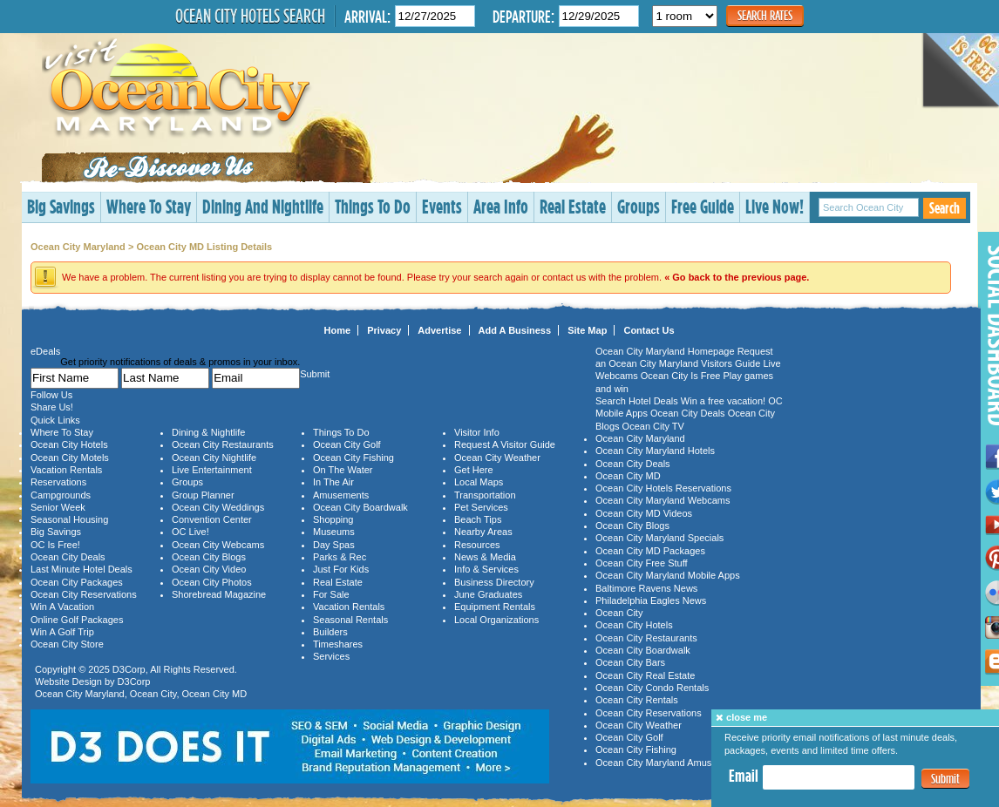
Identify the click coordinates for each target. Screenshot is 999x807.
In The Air (333, 482)
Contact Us (648, 330)
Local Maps (478, 482)
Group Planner (203, 495)
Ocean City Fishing (353, 457)
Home (337, 330)
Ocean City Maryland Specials (659, 537)
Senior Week (58, 507)
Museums (334, 531)
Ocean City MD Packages (650, 551)
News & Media (485, 557)
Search (944, 208)
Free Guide (702, 206)
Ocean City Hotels (69, 444)
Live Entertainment (212, 470)
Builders (330, 632)
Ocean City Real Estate (645, 675)
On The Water (342, 470)
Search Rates (764, 15)
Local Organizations (496, 619)
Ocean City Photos (212, 582)
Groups (638, 206)
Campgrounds (61, 495)
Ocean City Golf (347, 444)
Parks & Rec (339, 557)
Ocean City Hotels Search (250, 15)
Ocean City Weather (497, 457)
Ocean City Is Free (681, 375)
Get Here (473, 470)
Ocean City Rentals (636, 700)
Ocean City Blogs (209, 557)
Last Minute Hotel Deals (82, 569)
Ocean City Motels (70, 457)
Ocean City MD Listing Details (204, 246)
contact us (564, 277)
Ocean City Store (67, 644)
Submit (945, 778)
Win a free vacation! (723, 401)
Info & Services (486, 569)
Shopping (333, 519)
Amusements (341, 495)
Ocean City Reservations (84, 594)
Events (442, 206)
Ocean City (153, 693)
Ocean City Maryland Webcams (662, 500)
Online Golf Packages (77, 619)
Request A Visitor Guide (504, 444)
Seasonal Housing (69, 519)
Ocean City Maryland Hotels (655, 450)
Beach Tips (477, 519)
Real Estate (573, 206)
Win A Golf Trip (62, 632)
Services (331, 656)
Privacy (384, 330)
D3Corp (129, 669)
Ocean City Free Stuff (641, 563)
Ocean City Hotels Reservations (663, 488)
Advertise (439, 330)
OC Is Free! (55, 544)
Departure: (523, 16)
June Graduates (488, 594)
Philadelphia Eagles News (650, 600)
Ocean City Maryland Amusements (669, 762)
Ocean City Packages (77, 582)
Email (743, 775)
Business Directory (494, 582)
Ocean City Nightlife (214, 457)
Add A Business (515, 330)
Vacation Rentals (66, 470)
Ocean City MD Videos (643, 513)
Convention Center (212, 519)
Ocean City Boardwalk (360, 507)
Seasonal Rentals (350, 619)
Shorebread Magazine (219, 594)
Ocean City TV (653, 426)
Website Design (68, 681)
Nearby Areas (483, 531)
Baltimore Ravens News (646, 588)
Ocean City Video (209, 569)
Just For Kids (341, 569)
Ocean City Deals (68, 557)
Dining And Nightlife (262, 206)
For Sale (331, 594)
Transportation (485, 495)
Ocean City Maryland (78, 246)
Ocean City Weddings (218, 507)
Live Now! (774, 206)
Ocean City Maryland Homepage (665, 351)
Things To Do (373, 206)
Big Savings (61, 206)
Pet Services (481, 507)
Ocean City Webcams (218, 544)
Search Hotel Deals (636, 401)
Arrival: (367, 16)
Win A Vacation (62, 606)
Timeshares (338, 644)
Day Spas (334, 544)
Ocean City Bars (630, 662)
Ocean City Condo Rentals (652, 687)
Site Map (587, 330)
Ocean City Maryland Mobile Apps (667, 575)
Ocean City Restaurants (223, 444)
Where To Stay (148, 206)
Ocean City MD (215, 693)
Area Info (500, 206)
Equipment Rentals (494, 606)
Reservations (58, 482)
